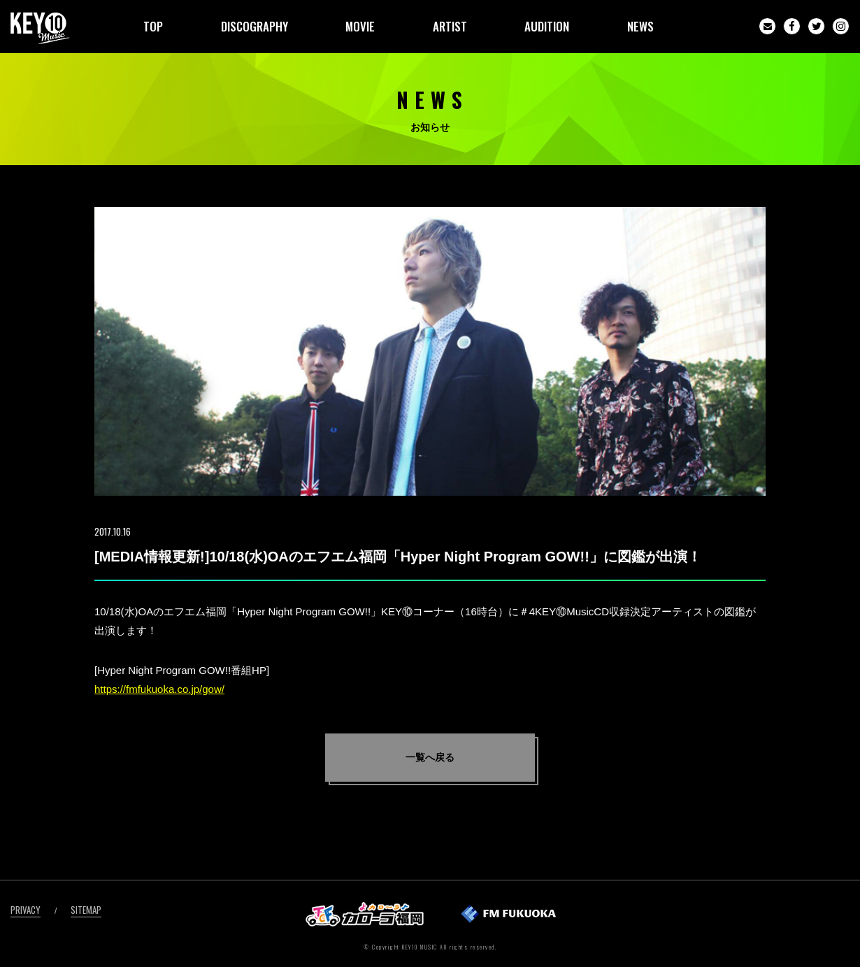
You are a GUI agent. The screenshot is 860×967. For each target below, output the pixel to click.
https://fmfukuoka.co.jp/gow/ (159, 689)
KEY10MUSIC (40, 28)
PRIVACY (25, 910)
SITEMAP (86, 910)
